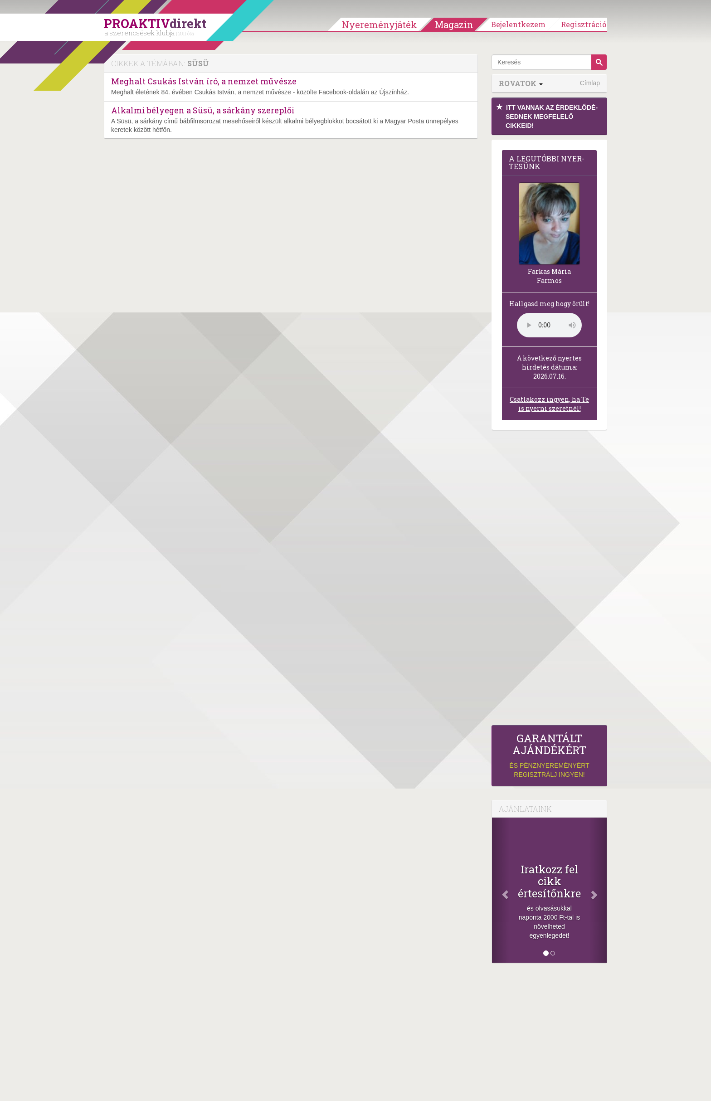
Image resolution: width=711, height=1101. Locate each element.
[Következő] (598, 890)
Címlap (590, 83)
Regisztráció (583, 24)
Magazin (454, 24)
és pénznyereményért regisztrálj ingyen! (549, 755)
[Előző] (500, 890)
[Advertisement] (549, 580)
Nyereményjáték (379, 24)
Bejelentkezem (518, 24)
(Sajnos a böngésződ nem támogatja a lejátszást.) (549, 325)
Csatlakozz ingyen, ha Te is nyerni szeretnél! (549, 404)
